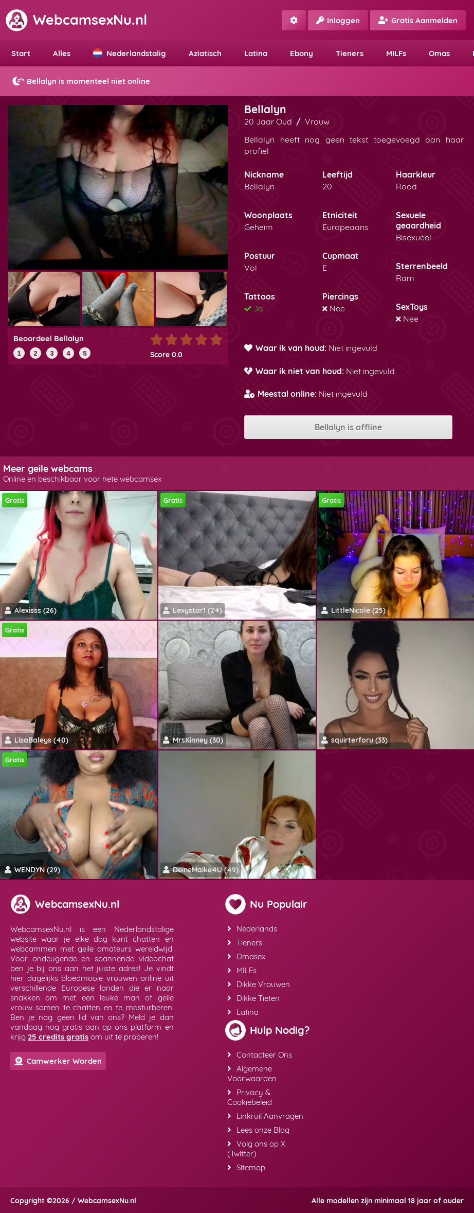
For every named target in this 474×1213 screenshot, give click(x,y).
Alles (61, 53)
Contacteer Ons (259, 1055)
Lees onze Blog (258, 1130)
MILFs (396, 53)
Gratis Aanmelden (418, 20)
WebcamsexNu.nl (76, 19)
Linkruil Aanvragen (265, 1116)
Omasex (246, 956)
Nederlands (252, 929)
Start (20, 53)
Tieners (349, 53)
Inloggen (338, 20)
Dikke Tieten (253, 998)
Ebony (301, 53)
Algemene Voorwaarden (252, 1073)
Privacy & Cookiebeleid (249, 1097)
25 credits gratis (58, 1037)
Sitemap (246, 1167)
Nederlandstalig (129, 53)
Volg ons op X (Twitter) (256, 1148)
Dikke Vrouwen (258, 984)
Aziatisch (205, 53)
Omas (439, 53)
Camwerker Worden (58, 1061)
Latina (255, 53)
